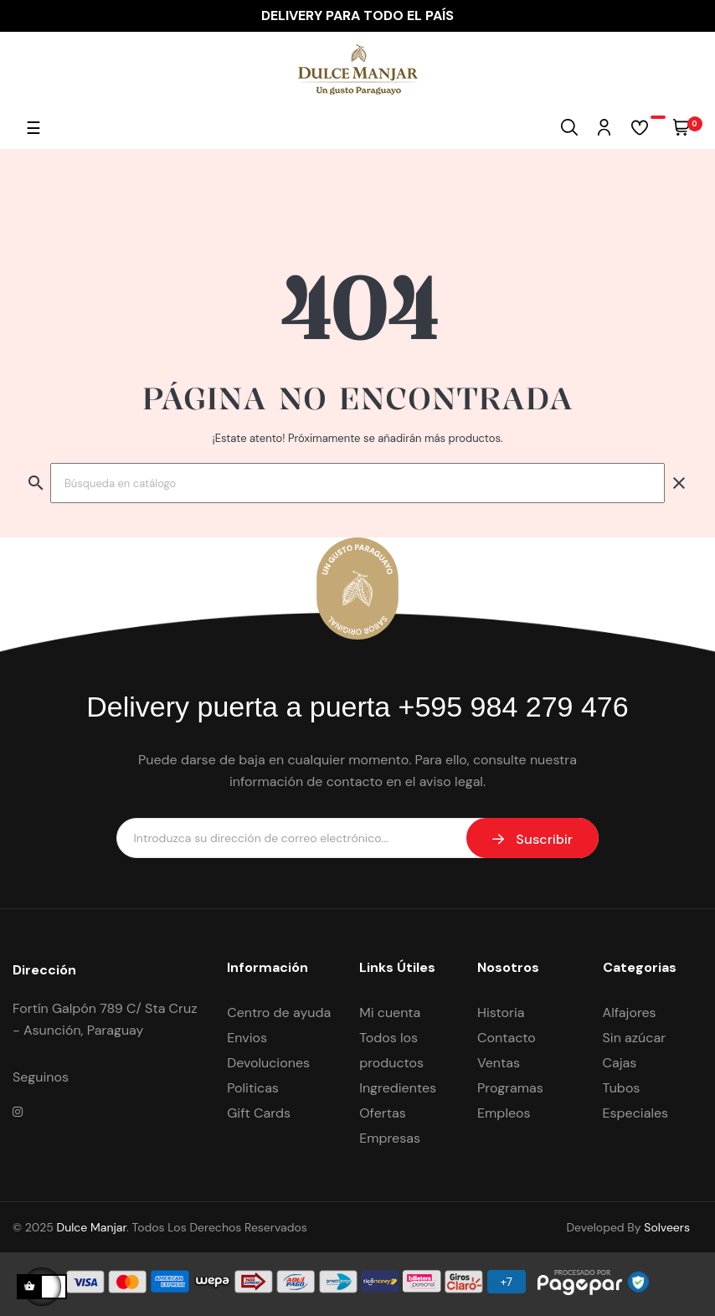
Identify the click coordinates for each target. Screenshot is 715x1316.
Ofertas (382, 1113)
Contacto (506, 1037)
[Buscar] (357, 483)
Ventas (498, 1063)
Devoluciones (268, 1063)
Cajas (620, 1063)
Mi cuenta (389, 1012)
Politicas (253, 1088)
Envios (247, 1037)
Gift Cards (259, 1113)
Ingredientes (397, 1088)
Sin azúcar (634, 1037)
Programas (510, 1088)
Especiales (636, 1113)
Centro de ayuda (279, 1012)
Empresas (389, 1138)
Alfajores (629, 1012)
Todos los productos (391, 1050)
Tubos (621, 1088)
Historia (500, 1012)
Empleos (504, 1113)
